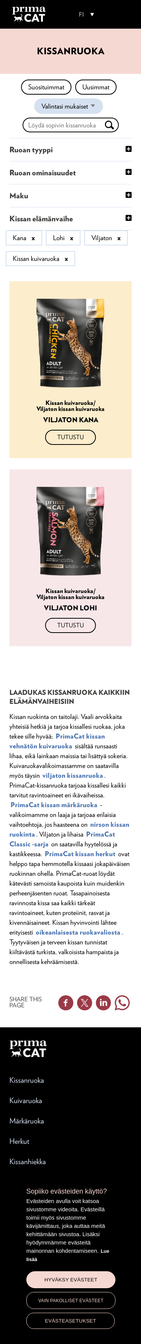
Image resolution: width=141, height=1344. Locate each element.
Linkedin (103, 1002)
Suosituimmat (46, 87)
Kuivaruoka (25, 1100)
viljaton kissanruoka (72, 775)
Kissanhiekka (27, 1161)
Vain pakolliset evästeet (71, 1300)
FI (81, 15)
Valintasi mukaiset (72, 108)
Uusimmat (95, 87)
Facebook (65, 1002)
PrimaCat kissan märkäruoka (54, 805)
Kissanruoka (26, 1080)
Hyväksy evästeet (70, 1280)
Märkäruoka (26, 1120)
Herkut (19, 1141)
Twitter (84, 1002)
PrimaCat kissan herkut (80, 854)
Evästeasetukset (70, 1321)
